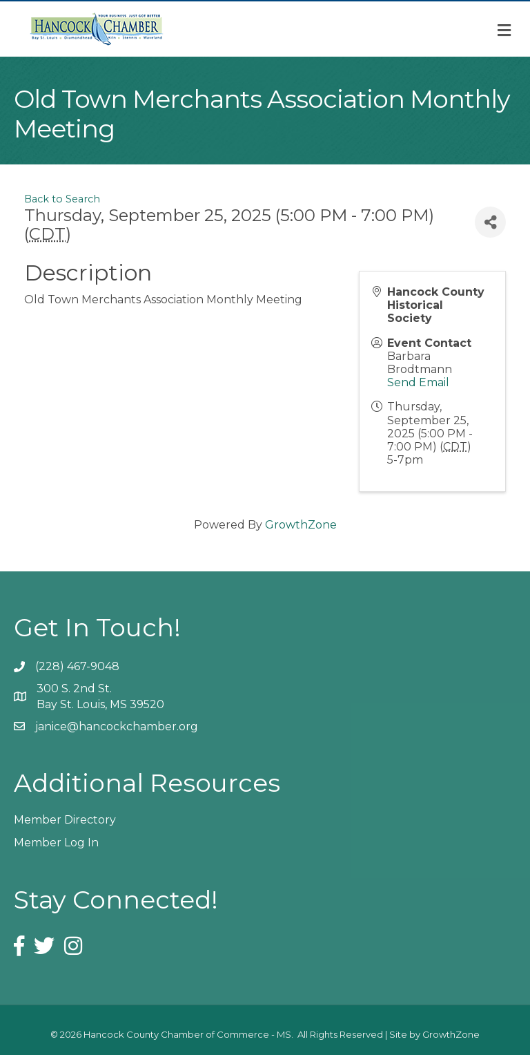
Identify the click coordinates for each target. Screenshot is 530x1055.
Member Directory (65, 819)
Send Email (418, 382)
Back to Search (62, 199)
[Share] (490, 222)
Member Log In (56, 842)
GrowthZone (301, 524)
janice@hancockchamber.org (116, 726)
